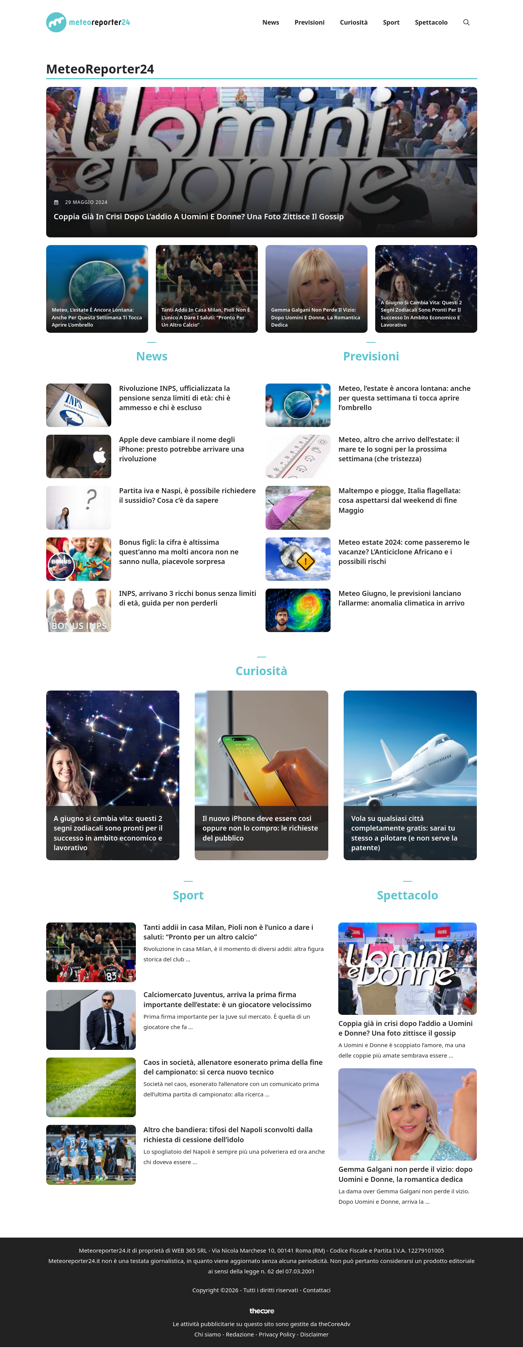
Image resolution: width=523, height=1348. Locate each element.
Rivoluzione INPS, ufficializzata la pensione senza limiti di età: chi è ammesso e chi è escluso (174, 398)
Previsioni (310, 22)
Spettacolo (431, 22)
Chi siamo (207, 1335)
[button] (466, 22)
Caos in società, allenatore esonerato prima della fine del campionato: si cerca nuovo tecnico (233, 1067)
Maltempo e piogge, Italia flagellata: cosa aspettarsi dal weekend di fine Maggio (399, 501)
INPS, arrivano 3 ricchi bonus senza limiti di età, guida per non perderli (187, 598)
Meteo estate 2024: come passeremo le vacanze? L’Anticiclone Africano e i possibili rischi (404, 552)
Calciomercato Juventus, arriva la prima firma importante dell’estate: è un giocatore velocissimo (228, 1000)
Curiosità (354, 22)
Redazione (240, 1335)
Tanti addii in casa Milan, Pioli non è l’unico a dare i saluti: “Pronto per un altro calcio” (228, 932)
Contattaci (317, 1291)
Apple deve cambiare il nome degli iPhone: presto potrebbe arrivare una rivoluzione (181, 449)
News (270, 22)
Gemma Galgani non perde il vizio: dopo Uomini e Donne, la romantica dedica (405, 1174)
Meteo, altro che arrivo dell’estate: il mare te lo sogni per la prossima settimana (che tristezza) (398, 449)
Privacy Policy (277, 1335)
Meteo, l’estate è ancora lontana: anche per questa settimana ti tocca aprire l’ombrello (404, 398)
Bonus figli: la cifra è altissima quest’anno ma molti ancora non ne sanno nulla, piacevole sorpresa (179, 552)
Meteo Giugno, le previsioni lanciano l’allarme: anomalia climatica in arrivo (401, 598)
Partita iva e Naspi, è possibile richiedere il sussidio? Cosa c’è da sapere (187, 496)
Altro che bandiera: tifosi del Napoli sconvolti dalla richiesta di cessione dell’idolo (228, 1135)
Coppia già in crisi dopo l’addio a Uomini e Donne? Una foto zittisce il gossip (405, 1028)
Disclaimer (314, 1335)
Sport (391, 22)
